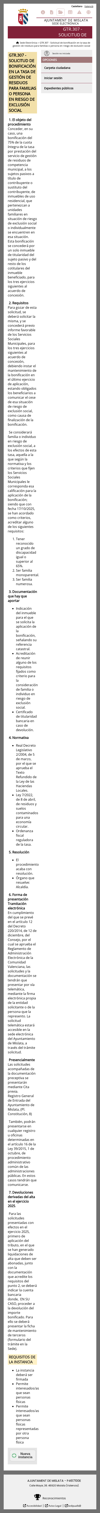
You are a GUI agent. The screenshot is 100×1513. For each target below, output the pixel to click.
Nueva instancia (22, 1455)
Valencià (88, 6)
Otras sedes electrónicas (88, 12)
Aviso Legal (54, 1505)
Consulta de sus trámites (61, 12)
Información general (43, 12)
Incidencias (79, 12)
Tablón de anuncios (70, 12)
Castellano (76, 6)
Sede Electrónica (28, 42)
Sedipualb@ (74, 1505)
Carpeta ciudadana (57, 68)
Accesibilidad (34, 1505)
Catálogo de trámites (51, 12)
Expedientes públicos (58, 88)
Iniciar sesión (53, 78)
